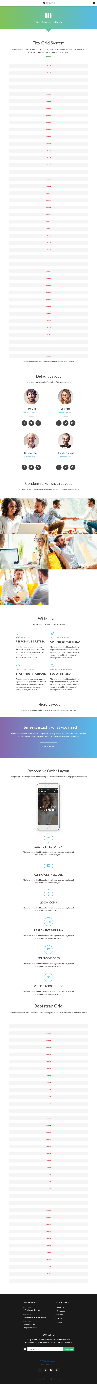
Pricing (59, 1318)
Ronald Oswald (66, 453)
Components (46, 22)
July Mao (65, 408)
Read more (48, 746)
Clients (59, 1322)
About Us (60, 1307)
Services (59, 1315)
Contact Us (60, 1311)
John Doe (31, 408)
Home (38, 22)
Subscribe (69, 1349)
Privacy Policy (54, 1379)
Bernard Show (31, 453)
